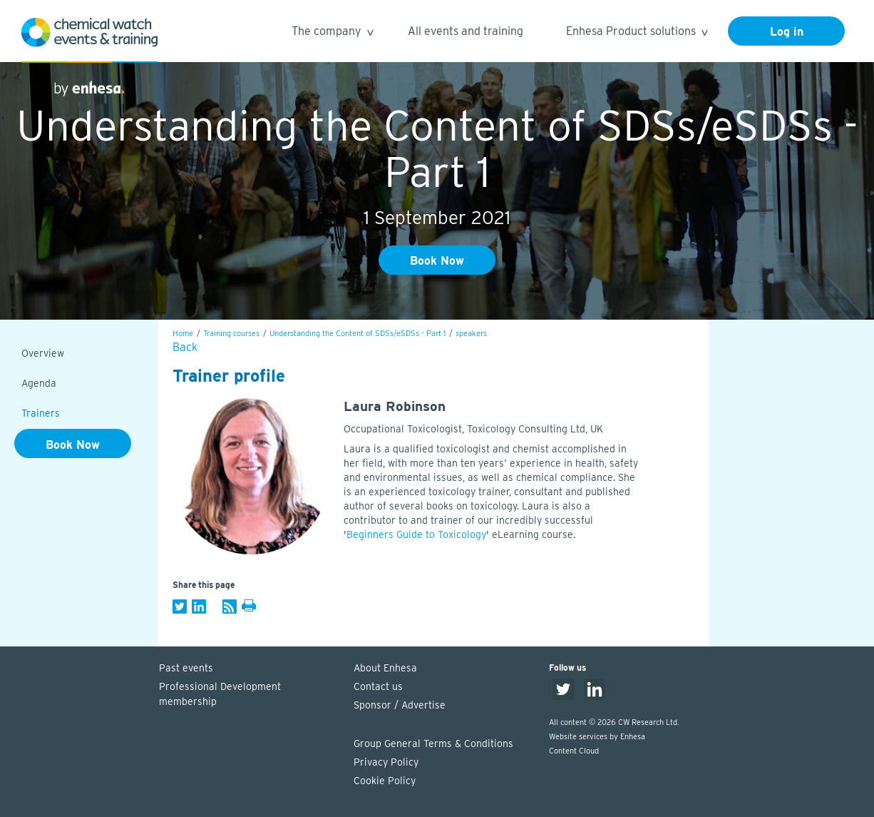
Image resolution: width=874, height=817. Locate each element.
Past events (186, 668)
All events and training (465, 31)
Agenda (38, 383)
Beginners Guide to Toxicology (416, 534)
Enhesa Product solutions (636, 33)
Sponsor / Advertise (400, 705)
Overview (42, 353)
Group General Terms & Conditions (433, 743)
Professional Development (249, 695)
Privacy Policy (386, 762)
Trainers (40, 413)
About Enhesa (385, 668)
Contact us (378, 686)
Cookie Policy (385, 780)
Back (185, 347)
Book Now (437, 261)
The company (332, 33)
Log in (786, 32)
